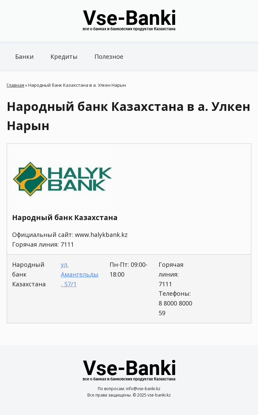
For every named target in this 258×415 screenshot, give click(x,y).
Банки (24, 56)
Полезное (108, 56)
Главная (15, 85)
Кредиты (64, 56)
